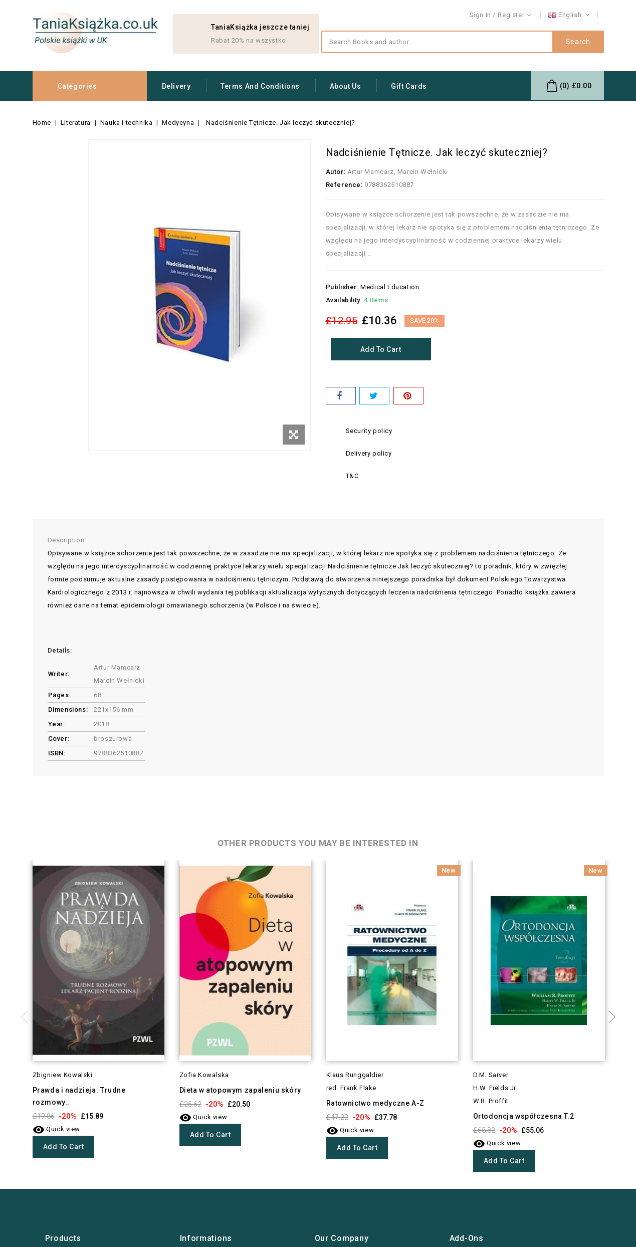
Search (578, 42)
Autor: (336, 171)
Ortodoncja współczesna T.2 (523, 1116)
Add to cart (380, 349)
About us (345, 86)
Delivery (176, 86)
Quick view (57, 1129)
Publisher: (342, 287)
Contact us (587, 15)
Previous (28, 1017)
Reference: (344, 184)
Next (609, 1017)
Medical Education (389, 287)
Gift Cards (409, 86)
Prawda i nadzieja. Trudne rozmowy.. (79, 1096)
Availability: (344, 300)
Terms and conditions (260, 86)
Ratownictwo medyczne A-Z (375, 1103)
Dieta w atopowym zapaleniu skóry (240, 1090)
